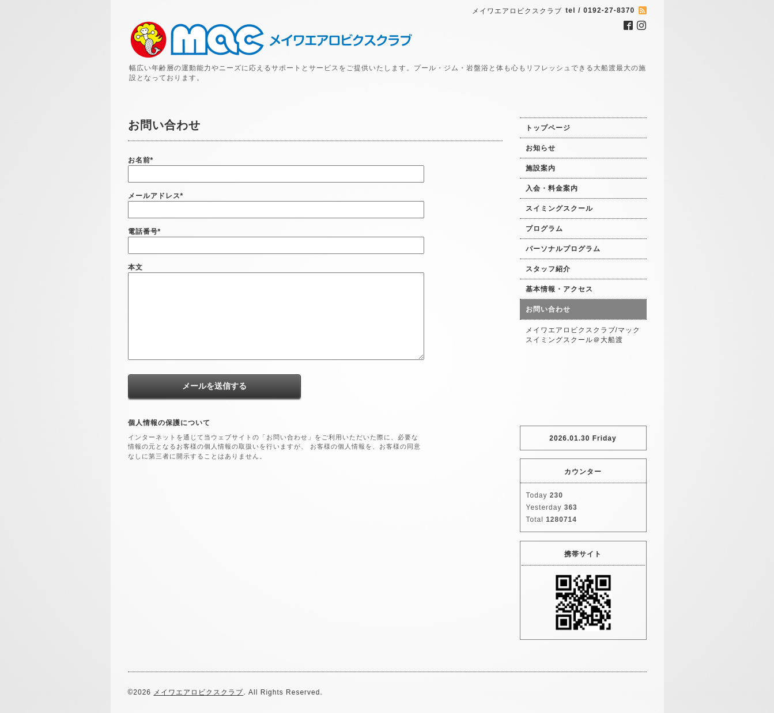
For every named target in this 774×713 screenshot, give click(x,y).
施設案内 (541, 168)
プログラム (544, 229)
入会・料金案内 (552, 188)
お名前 (141, 160)
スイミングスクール (559, 208)
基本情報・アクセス (559, 289)
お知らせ (541, 148)
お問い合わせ (548, 309)
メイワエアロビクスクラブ (198, 692)
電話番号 (144, 231)
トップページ (548, 128)
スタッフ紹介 (548, 269)
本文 (135, 267)
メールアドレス (156, 196)
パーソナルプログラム (563, 249)
